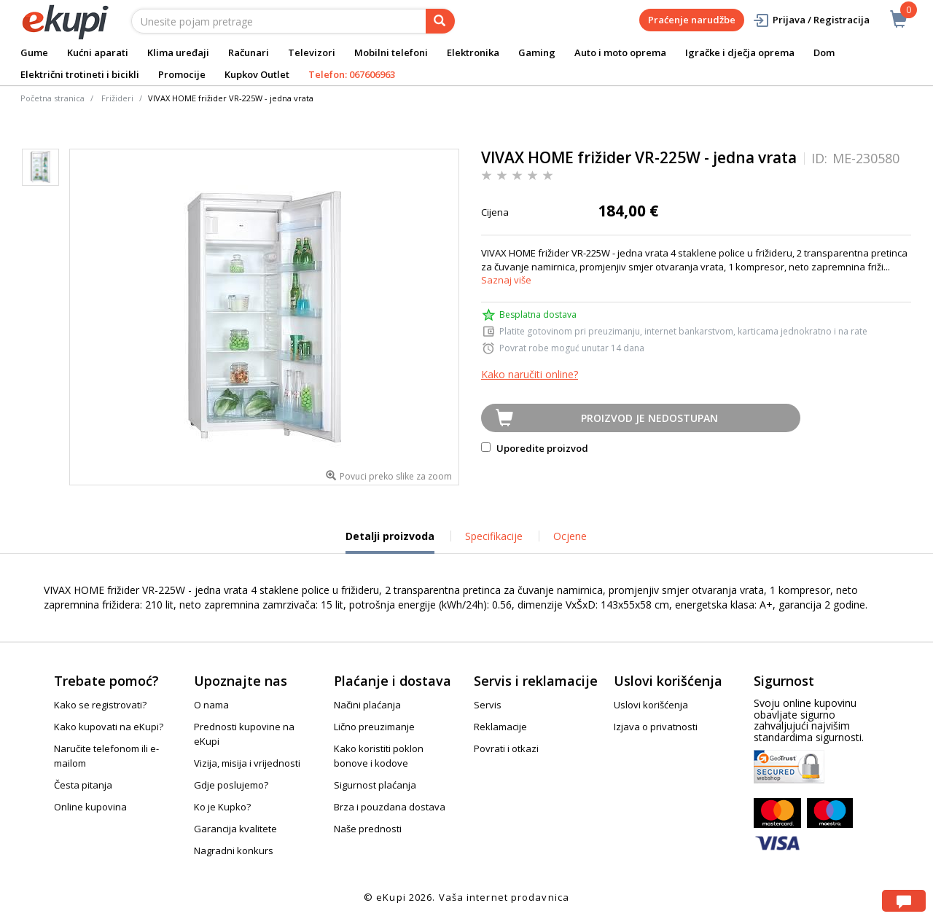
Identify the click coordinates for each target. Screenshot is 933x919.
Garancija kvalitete (235, 828)
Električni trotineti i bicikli (79, 74)
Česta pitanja (83, 784)
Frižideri (117, 98)
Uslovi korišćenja (651, 704)
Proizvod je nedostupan (649, 418)
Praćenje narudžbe (691, 19)
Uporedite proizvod (534, 448)
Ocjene (570, 536)
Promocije (182, 74)
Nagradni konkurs (233, 850)
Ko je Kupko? (222, 806)
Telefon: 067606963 (351, 74)
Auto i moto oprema (620, 52)
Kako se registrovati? (100, 704)
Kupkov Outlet (257, 74)
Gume (34, 52)
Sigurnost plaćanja (375, 784)
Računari (248, 52)
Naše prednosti (368, 828)
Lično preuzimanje (374, 726)
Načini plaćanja (367, 704)
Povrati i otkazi (506, 748)
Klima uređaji (178, 52)
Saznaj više (506, 279)
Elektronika (473, 52)
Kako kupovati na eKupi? (108, 726)
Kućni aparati (97, 52)
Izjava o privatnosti (656, 726)
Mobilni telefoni (391, 52)
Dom (824, 52)
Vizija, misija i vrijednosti (247, 763)
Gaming (536, 52)
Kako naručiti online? (529, 374)
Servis (487, 704)
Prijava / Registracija (811, 20)
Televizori (311, 52)
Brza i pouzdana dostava (389, 806)
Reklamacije (500, 726)
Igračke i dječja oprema (740, 52)
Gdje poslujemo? (231, 784)
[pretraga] (440, 21)
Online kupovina (90, 806)
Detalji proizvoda (390, 541)
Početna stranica (52, 98)
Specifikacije (494, 536)
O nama (211, 704)
